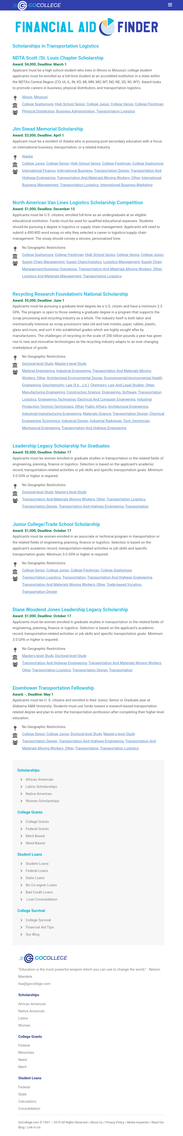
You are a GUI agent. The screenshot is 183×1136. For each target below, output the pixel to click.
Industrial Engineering (73, 371)
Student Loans (33, 863)
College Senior (122, 104)
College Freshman (149, 104)
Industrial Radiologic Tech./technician (120, 421)
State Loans (31, 878)
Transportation (136, 506)
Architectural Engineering (128, 406)
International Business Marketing (126, 185)
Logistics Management (121, 262)
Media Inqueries (138, 1122)
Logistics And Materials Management (51, 276)
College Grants (33, 822)
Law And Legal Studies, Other (131, 385)
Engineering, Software (119, 392)
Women (24, 1025)
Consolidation (29, 1108)
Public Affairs (96, 406)
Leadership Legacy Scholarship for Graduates (61, 446)
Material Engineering (38, 371)
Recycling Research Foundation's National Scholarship (70, 294)
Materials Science (97, 414)
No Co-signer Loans (37, 885)
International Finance (38, 170)
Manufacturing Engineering (43, 392)
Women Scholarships (38, 801)
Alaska (27, 156)
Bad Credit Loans (35, 892)
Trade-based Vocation (124, 584)
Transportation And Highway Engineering (93, 428)
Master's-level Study (70, 364)
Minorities (26, 1052)
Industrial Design (74, 421)
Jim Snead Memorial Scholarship (48, 129)
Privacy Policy (114, 1122)
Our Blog (28, 934)
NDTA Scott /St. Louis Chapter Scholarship (58, 58)
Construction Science (83, 392)
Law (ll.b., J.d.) (77, 385)
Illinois (27, 97)
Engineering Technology (57, 399)
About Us (96, 1122)
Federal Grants (33, 829)
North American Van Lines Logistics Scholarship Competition (78, 202)
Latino (23, 1018)
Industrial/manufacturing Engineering (51, 414)
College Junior (97, 104)
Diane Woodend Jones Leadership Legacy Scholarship (70, 609)
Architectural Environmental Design (74, 378)
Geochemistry (53, 385)
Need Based (31, 843)
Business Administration (75, 111)
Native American (34, 794)
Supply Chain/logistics (84, 262)
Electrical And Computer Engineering (106, 399)
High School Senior (70, 104)
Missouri (41, 97)
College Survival (34, 920)
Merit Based (31, 836)
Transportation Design (111, 170)
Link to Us (34, 1127)
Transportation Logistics (115, 111)
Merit (22, 1067)
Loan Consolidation (37, 899)
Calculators (27, 1101)
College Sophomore (37, 104)
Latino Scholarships (37, 787)
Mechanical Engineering (41, 428)
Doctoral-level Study (37, 364)
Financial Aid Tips (35, 927)
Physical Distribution (38, 111)
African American (35, 779)
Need (22, 1060)
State (22, 1094)
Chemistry (98, 385)
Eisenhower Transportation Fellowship (53, 688)
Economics (51, 421)
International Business (74, 170)
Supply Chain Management (43, 262)
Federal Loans (32, 871)
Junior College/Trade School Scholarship (56, 524)
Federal (24, 1045)
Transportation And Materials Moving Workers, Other (98, 178)
